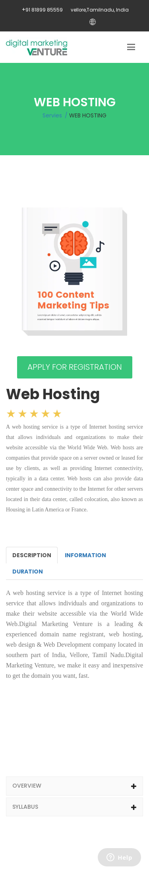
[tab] (74, 786)
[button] (74, 786)
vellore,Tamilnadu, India (100, 10)
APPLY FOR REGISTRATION (74, 367)
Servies (52, 115)
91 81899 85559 (44, 10)
